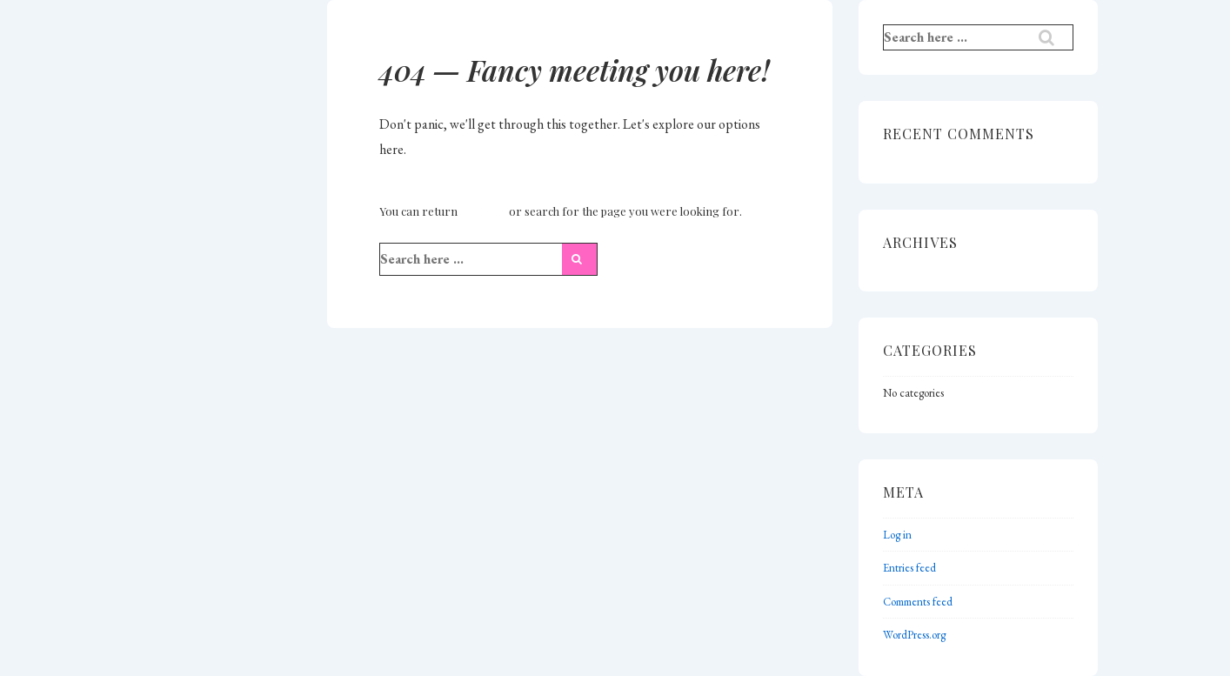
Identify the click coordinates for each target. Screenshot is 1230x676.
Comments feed (918, 601)
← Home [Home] (483, 211)
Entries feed (909, 567)
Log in (897, 534)
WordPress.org (914, 634)
